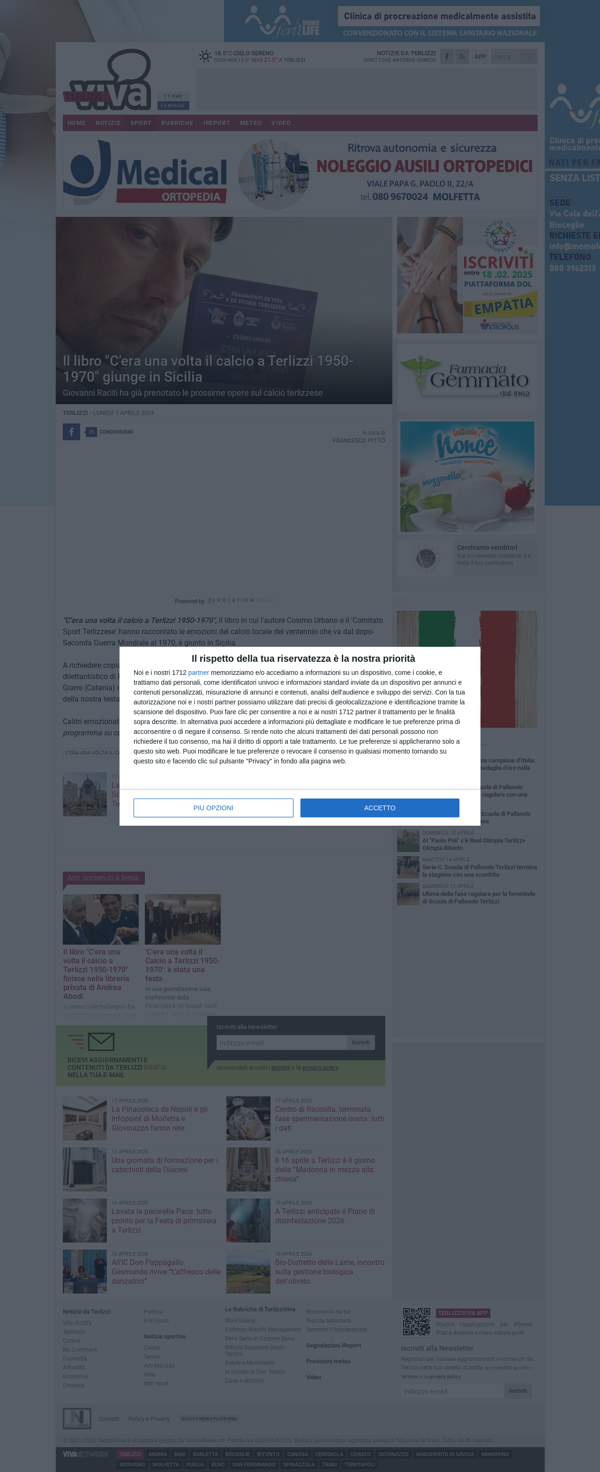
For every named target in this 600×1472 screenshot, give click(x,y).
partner (198, 672)
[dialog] (300, 736)
